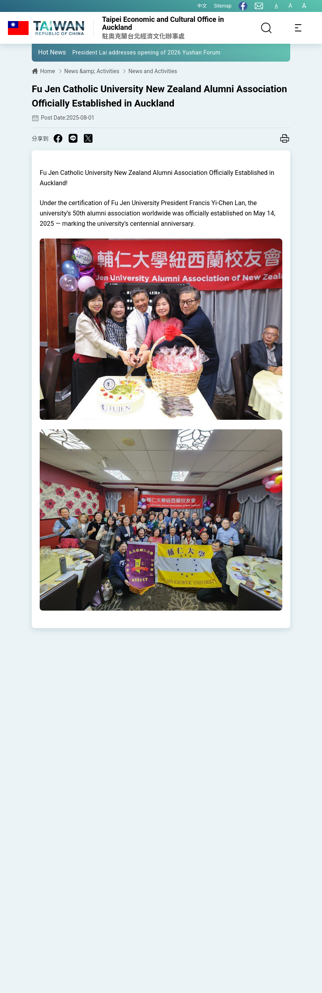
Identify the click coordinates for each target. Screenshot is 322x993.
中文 (202, 6)
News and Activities (152, 71)
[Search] (266, 28)
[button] (44, 52)
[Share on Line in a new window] (73, 138)
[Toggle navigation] (298, 28)
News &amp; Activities (92, 71)
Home (47, 71)
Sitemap (222, 6)
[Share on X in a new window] (88, 138)
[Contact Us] (259, 6)
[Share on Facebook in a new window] (58, 138)
